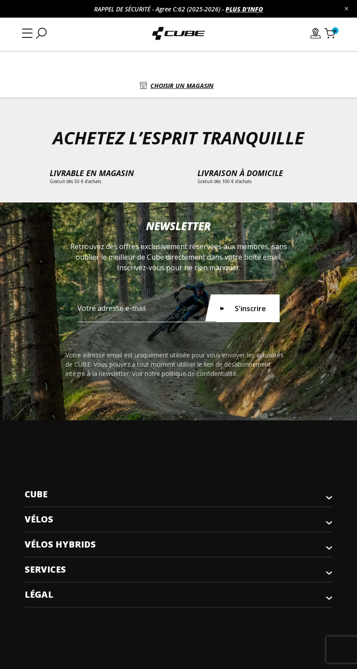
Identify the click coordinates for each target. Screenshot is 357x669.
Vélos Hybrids (60, 544)
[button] (178, 85)
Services (45, 569)
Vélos (39, 519)
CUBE (36, 494)
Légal (39, 594)
